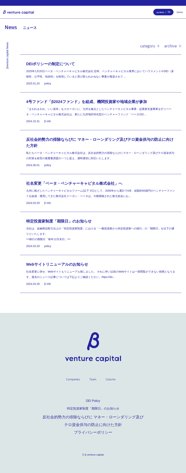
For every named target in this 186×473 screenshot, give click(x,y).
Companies (73, 379)
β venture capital (18, 12)
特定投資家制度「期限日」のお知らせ (93, 408)
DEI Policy (93, 400)
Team (92, 379)
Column (111, 379)
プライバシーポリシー (93, 432)
